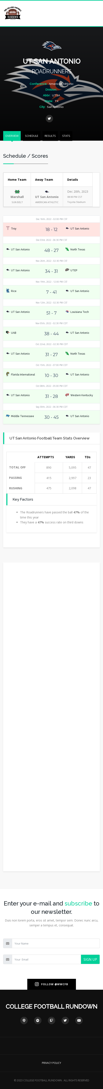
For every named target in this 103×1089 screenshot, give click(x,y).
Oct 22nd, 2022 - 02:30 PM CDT (52, 344)
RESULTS (50, 136)
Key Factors (23, 499)
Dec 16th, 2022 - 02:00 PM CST (51, 219)
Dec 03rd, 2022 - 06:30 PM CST (51, 239)
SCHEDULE (31, 136)
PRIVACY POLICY (51, 1063)
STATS (66, 136)
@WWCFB (61, 984)
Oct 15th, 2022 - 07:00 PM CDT (51, 365)
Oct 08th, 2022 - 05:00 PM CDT (51, 385)
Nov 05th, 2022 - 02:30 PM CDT (51, 323)
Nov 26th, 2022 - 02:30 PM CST (51, 260)
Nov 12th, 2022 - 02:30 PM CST (51, 302)
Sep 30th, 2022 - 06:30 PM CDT (51, 406)
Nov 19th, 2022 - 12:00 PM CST (51, 281)
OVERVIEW (12, 136)
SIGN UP (90, 959)
